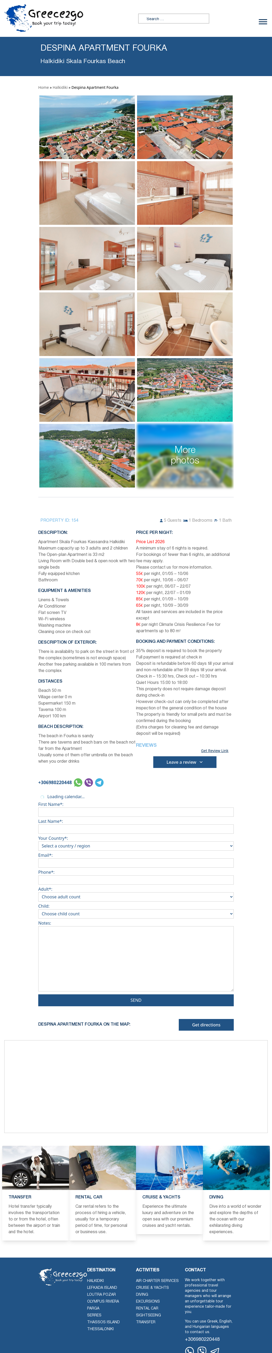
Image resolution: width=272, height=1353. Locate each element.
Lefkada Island (102, 1288)
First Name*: (136, 808)
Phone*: (136, 876)
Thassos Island (103, 1322)
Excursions (148, 1301)
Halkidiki (60, 87)
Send (136, 1000)
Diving (142, 1295)
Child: (136, 910)
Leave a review (185, 762)
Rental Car (147, 1308)
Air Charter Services (157, 1281)
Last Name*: (136, 825)
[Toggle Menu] (263, 21)
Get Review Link (214, 750)
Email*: (136, 859)
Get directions (206, 1025)
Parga (93, 1308)
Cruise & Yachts (152, 1288)
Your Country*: (136, 842)
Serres (94, 1315)
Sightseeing (148, 1315)
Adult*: (136, 893)
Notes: (136, 957)
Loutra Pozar (101, 1295)
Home (43, 87)
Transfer (145, 1322)
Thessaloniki (100, 1329)
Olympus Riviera (103, 1301)
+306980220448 (55, 782)
